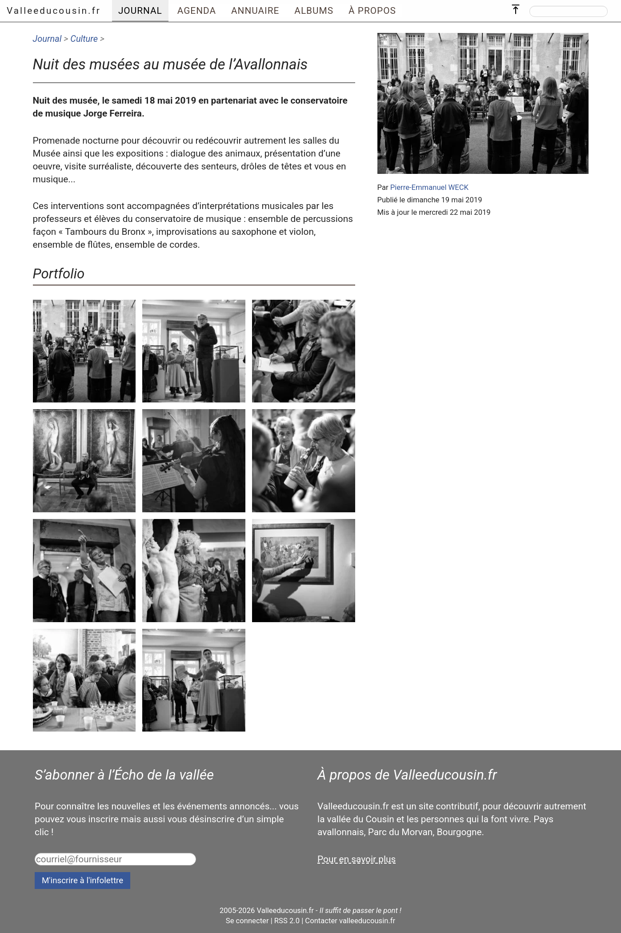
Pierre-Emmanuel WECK (429, 187)
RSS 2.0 (287, 921)
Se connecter (247, 921)
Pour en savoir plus (356, 859)
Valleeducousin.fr (54, 10)
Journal (47, 38)
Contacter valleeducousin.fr (350, 921)
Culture (84, 38)
